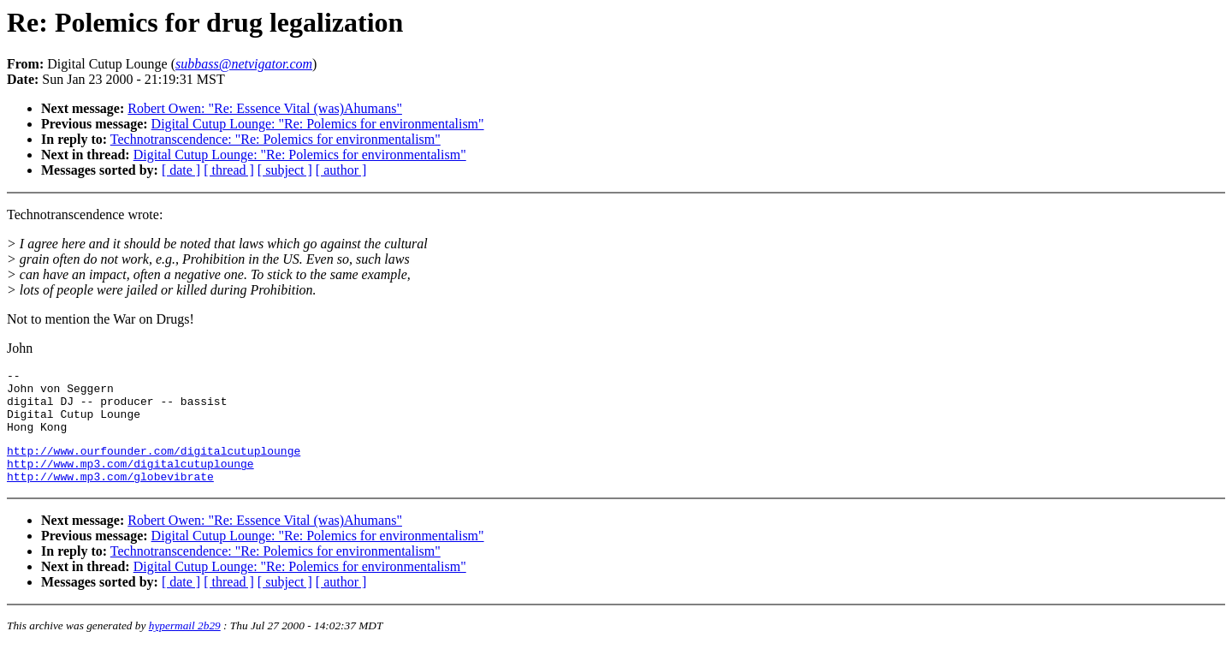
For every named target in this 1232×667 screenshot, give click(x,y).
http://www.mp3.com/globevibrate (110, 496)
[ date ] (181, 170)
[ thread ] (229, 170)
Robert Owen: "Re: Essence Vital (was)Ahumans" (264, 108)
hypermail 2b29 (185, 646)
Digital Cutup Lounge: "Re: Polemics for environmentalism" (317, 123)
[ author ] (341, 170)
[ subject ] (285, 170)
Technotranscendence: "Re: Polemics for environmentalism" (275, 139)
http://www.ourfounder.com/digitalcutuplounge (153, 465)
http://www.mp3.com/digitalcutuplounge (130, 481)
